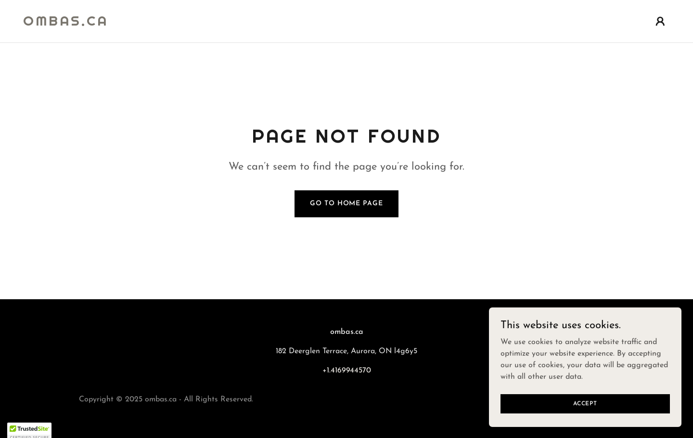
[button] (660, 21)
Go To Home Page (346, 203)
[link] (65, 23)
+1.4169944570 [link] (346, 370)
